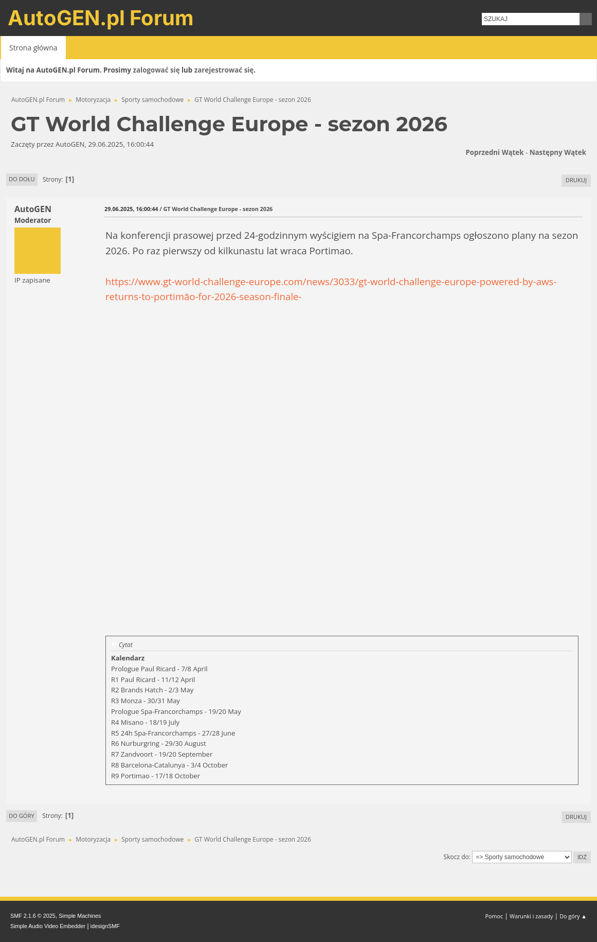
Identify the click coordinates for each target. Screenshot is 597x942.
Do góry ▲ (573, 916)
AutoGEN (32, 209)
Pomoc (494, 916)
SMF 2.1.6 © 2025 (33, 916)
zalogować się (156, 70)
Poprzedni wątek (494, 152)
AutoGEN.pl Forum (101, 17)
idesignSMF (105, 926)
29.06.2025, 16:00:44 (131, 209)
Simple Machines (80, 916)
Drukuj (576, 180)
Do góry (21, 815)
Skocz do (456, 856)
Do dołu (22, 179)
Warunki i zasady (531, 916)
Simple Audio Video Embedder (47, 926)
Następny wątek (558, 152)
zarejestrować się (224, 70)
